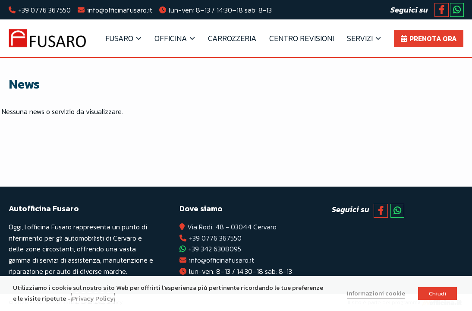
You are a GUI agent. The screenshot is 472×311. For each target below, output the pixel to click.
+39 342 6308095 (214, 249)
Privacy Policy (93, 298)
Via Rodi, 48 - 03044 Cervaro (232, 227)
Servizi (360, 38)
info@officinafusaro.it (119, 10)
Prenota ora (433, 38)
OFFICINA (170, 38)
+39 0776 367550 (44, 10)
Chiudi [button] (437, 293)
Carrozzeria (232, 38)
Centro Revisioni (301, 38)
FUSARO (119, 38)
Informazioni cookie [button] (376, 293)
